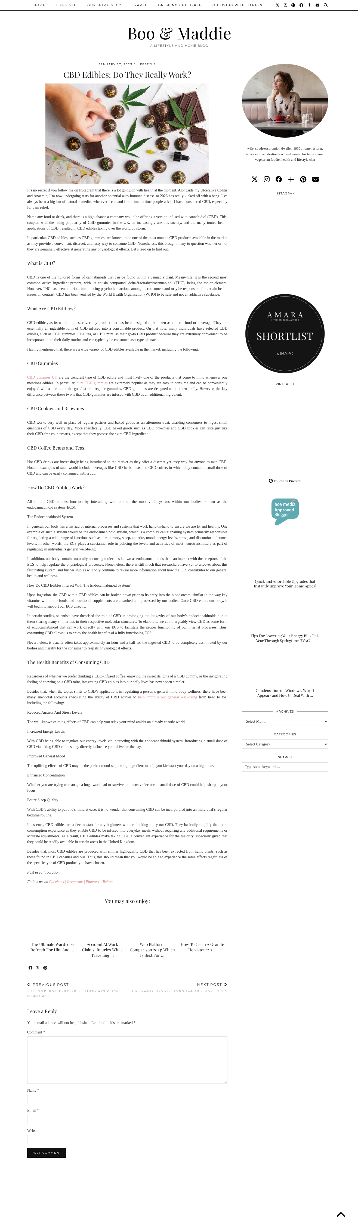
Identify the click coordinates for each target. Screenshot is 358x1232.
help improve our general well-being (167, 697)
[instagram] (267, 179)
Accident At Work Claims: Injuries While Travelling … (102, 950)
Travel (139, 5)
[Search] (326, 5)
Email (33, 1111)
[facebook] (279, 179)
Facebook (56, 882)
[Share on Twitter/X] (38, 968)
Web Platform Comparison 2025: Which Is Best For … (152, 950)
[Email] (318, 5)
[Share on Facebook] (31, 968)
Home (39, 5)
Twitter (107, 882)
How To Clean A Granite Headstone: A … (202, 947)
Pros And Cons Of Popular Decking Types (179, 987)
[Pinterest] (293, 5)
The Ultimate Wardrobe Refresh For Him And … (52, 947)
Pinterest (92, 882)
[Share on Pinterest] (45, 968)
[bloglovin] (291, 179)
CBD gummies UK (42, 377)
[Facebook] (302, 5)
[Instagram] (286, 5)
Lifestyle (66, 5)
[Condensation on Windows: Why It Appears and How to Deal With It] (285, 673)
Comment (36, 1032)
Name (33, 1090)
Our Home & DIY (104, 5)
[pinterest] (303, 179)
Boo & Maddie (179, 33)
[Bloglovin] (310, 5)
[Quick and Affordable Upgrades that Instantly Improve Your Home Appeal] (285, 564)
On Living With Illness (237, 5)
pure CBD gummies (91, 383)
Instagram (75, 882)
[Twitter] (278, 5)
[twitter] (254, 179)
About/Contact (92, 1226)
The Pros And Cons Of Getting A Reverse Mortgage (77, 990)
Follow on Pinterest (285, 481)
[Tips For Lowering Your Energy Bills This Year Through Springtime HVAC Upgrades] (285, 619)
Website (33, 1131)
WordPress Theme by (303, 1226)
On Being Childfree (180, 5)
